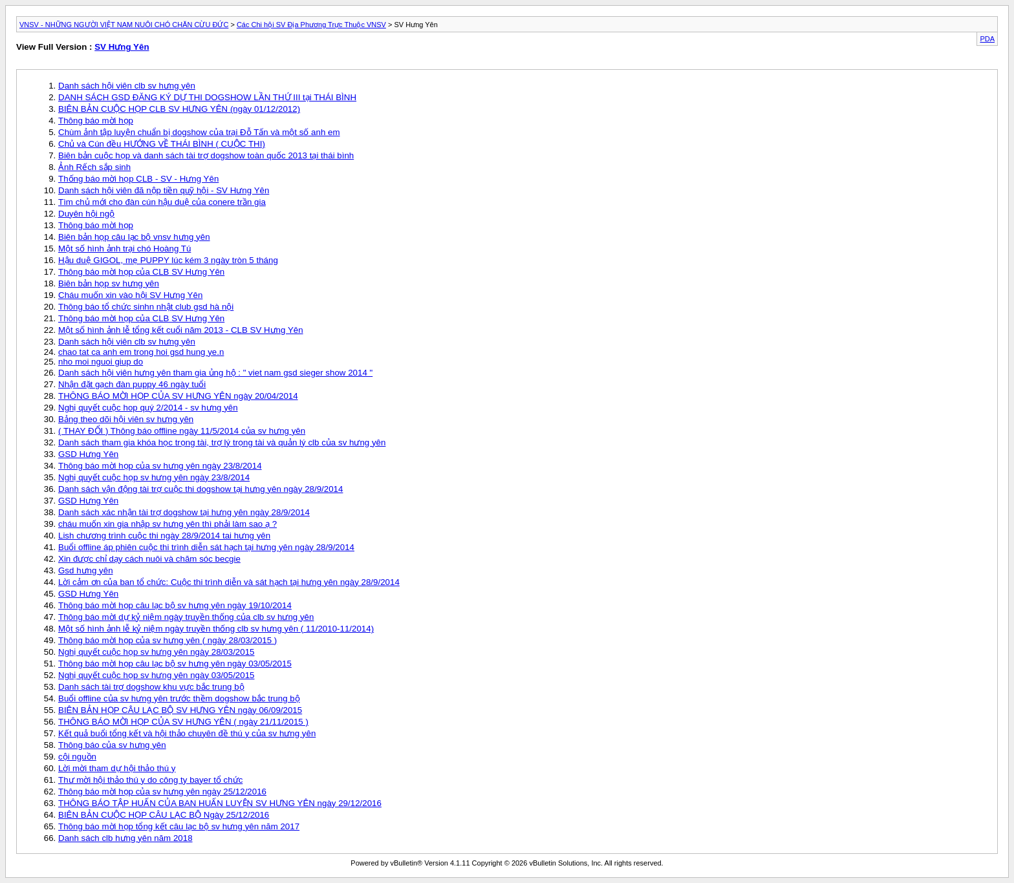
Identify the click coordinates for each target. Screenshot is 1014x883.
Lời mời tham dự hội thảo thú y (117, 768)
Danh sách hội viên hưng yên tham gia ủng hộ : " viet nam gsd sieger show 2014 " (215, 373)
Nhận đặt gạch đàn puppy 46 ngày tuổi (132, 384)
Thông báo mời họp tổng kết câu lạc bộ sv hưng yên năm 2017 (178, 826)
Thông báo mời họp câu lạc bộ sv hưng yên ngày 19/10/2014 (175, 605)
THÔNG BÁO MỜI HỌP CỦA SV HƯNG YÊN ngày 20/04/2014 (178, 396)
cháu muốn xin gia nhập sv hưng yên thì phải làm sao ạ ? (167, 524)
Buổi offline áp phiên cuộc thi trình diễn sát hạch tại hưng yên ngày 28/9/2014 (206, 547)
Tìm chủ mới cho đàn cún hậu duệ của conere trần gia (162, 202)
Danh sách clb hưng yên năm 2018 (125, 838)
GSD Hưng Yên (88, 454)
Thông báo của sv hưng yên (112, 745)
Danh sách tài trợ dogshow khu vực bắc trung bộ (151, 687)
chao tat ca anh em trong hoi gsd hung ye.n (141, 352)
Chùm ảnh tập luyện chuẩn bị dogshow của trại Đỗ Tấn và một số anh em (199, 132)
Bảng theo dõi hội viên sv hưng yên (125, 419)
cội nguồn (77, 756)
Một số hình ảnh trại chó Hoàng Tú (124, 248)
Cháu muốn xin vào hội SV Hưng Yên (130, 295)
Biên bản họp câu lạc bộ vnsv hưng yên (134, 237)
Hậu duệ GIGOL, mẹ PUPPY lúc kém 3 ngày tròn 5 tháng (168, 260)
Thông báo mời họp (95, 120)
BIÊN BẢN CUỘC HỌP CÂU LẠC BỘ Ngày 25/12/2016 (163, 815)
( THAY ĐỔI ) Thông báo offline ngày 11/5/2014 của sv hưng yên (181, 431)
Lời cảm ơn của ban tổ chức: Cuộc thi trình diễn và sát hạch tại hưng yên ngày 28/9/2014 (229, 582)
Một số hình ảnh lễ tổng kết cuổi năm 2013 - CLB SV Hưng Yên (180, 330)
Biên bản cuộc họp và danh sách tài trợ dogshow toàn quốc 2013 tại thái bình (206, 155)
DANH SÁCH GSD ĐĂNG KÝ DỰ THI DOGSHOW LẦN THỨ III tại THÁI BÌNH (207, 97)
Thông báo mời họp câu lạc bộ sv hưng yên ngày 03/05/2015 (175, 663)
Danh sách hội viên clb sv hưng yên (126, 85)
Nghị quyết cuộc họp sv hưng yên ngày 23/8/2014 (154, 477)
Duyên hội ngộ (86, 213)
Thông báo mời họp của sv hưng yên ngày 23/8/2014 (160, 466)
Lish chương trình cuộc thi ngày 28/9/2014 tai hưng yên (164, 535)
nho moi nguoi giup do (100, 362)
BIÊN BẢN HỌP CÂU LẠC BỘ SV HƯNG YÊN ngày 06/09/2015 (180, 710)
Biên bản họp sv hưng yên (108, 283)
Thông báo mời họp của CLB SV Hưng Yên (141, 272)
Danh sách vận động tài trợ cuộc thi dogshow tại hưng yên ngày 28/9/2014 (200, 489)
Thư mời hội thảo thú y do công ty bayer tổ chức (150, 780)
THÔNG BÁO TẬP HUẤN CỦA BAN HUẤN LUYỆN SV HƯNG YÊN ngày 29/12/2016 (220, 803)
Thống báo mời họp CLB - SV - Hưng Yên (138, 179)
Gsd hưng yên (85, 570)
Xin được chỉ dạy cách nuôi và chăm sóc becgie (149, 559)
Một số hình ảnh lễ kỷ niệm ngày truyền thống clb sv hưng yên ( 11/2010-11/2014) (216, 628)
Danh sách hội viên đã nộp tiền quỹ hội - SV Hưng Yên (163, 190)
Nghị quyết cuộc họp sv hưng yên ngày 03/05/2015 (156, 675)
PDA (987, 39)
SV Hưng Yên (121, 47)
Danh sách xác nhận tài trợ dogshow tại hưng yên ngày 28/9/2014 (184, 512)
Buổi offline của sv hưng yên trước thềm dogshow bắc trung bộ (179, 698)
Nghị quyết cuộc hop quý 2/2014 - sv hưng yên (148, 407)
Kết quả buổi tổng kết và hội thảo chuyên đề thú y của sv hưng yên (187, 733)
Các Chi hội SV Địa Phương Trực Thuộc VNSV (311, 24)
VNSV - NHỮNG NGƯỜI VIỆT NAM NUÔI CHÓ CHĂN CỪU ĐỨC (123, 24)
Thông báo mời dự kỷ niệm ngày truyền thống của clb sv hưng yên (186, 617)
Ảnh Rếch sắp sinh (94, 167)
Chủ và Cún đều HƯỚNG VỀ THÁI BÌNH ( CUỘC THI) (161, 144)
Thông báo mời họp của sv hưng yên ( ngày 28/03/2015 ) (167, 640)
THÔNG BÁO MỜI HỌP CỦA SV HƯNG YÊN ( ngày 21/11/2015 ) (183, 722)
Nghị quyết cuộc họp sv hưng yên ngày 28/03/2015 (156, 652)
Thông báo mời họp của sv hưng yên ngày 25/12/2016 (162, 791)
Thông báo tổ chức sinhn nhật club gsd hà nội (145, 307)
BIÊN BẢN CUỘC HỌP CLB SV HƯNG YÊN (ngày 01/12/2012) (179, 109)
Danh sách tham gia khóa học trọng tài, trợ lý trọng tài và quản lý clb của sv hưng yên (221, 442)
